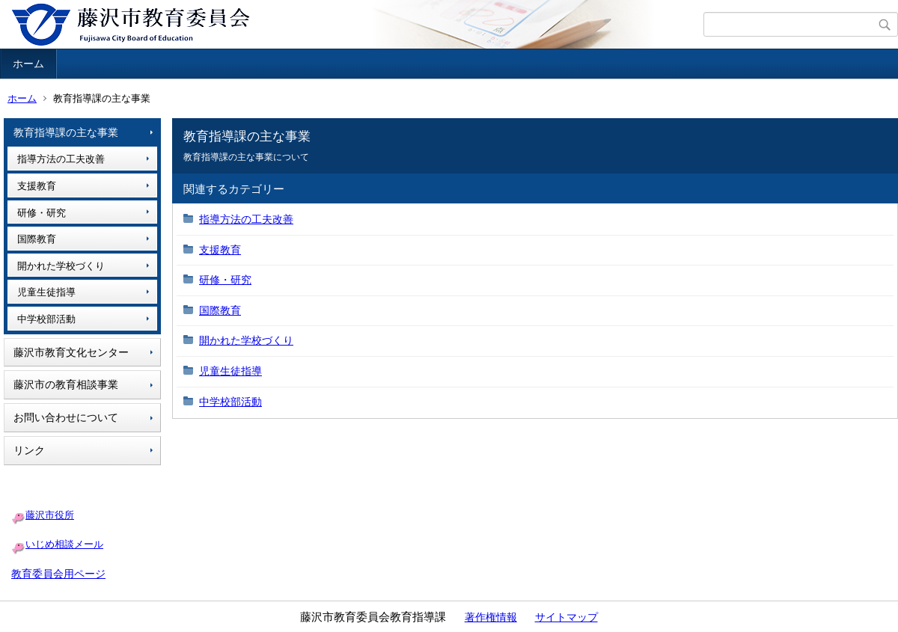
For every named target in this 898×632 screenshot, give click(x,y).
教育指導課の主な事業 (65, 132)
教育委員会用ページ (58, 574)
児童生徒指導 (46, 292)
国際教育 (36, 239)
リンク (29, 450)
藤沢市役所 (49, 515)
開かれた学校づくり (61, 265)
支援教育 (36, 185)
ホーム (28, 64)
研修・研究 (41, 212)
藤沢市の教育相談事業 (65, 384)
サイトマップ (566, 617)
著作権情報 (491, 617)
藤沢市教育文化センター (71, 352)
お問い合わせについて (65, 417)
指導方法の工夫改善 (61, 159)
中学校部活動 (46, 319)
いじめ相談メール (64, 544)
